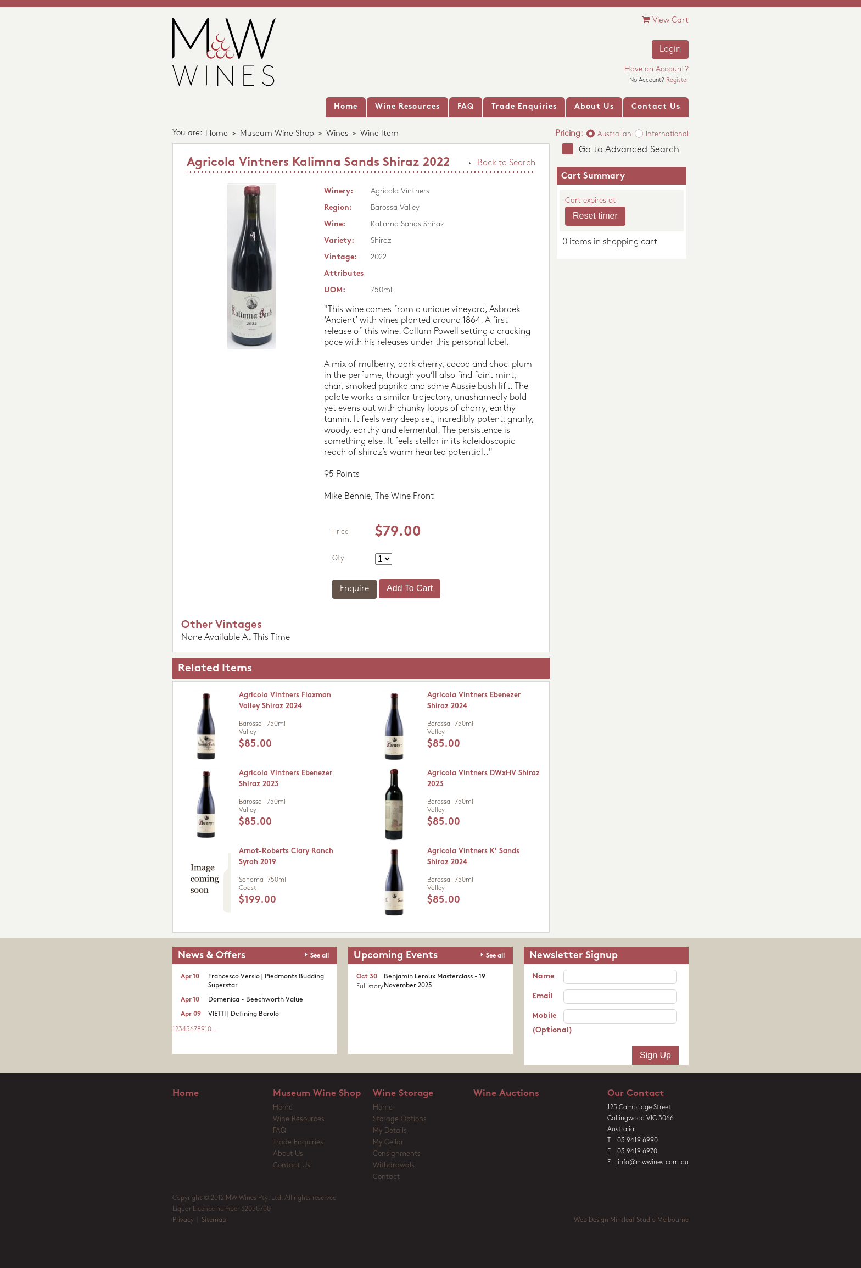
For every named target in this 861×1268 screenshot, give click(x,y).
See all (319, 956)
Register (677, 80)
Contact (386, 1177)
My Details (390, 1130)
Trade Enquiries (298, 1142)
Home (216, 134)
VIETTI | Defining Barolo (243, 1014)
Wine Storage (403, 1093)
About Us (288, 1154)
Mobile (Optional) (547, 1023)
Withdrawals (394, 1165)
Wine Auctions (506, 1093)
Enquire (354, 589)
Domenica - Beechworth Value (255, 1000)
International (667, 134)
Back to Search (506, 163)
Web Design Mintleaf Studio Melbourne (631, 1220)
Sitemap (214, 1220)
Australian (614, 134)
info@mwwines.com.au (653, 1162)
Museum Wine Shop (277, 134)
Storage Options (400, 1119)
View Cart (665, 20)
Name (543, 976)
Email (542, 996)
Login (670, 49)
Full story (369, 986)
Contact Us (291, 1165)
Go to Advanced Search (629, 149)
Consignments (397, 1154)
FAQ (279, 1130)
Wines (337, 134)
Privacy (183, 1220)
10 (208, 1029)
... (214, 1029)
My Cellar (388, 1142)
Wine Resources (299, 1119)
